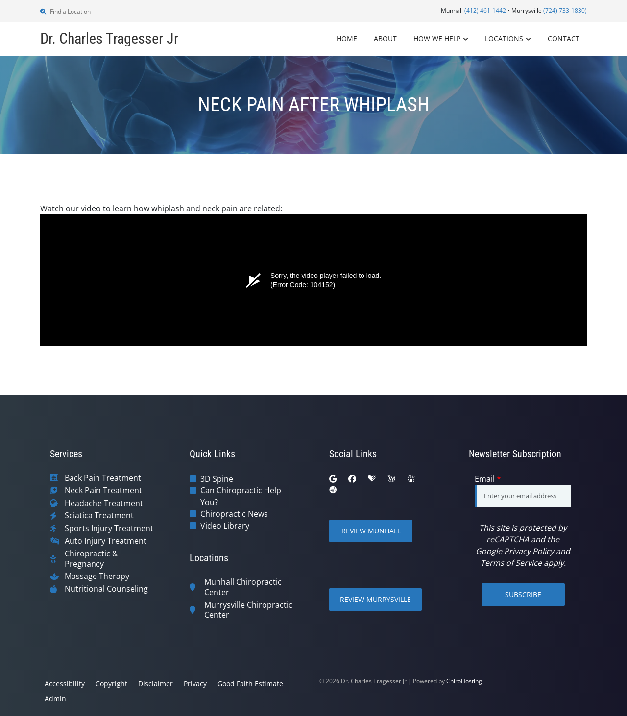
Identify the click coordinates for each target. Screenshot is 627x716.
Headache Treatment (104, 503)
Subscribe (523, 594)
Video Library (224, 525)
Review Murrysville (375, 599)
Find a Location (65, 11)
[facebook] (352, 479)
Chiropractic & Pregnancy (91, 559)
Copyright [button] (111, 683)
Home (347, 38)
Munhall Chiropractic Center (243, 587)
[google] (333, 479)
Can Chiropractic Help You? (240, 496)
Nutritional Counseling (106, 589)
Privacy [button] (195, 683)
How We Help (436, 38)
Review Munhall (371, 530)
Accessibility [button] (65, 683)
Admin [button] (55, 698)
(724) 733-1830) (565, 10)
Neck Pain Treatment (103, 490)
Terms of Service (511, 562)
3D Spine (216, 478)
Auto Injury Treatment (105, 541)
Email (488, 478)
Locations (504, 38)
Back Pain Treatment (103, 478)
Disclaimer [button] (155, 683)
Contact (563, 38)
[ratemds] (333, 490)
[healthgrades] (372, 479)
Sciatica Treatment (99, 515)
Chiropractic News (234, 513)
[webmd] (411, 479)
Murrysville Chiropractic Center (248, 610)
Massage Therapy (97, 576)
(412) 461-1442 (485, 10)
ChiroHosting (464, 681)
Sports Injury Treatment (109, 528)
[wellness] (391, 479)
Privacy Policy (529, 551)
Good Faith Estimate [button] (250, 683)
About (385, 38)
